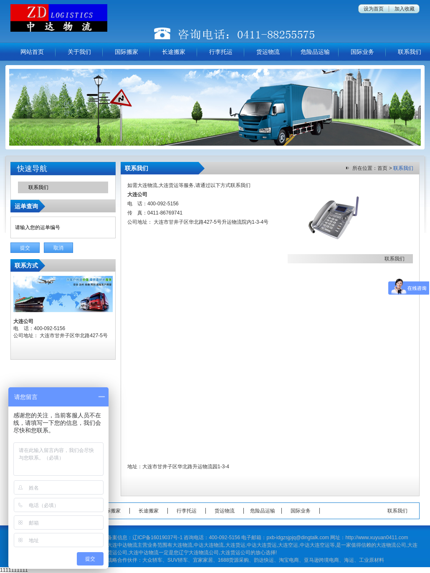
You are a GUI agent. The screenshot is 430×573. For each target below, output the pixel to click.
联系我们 (409, 51)
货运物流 (268, 51)
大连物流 (147, 185)
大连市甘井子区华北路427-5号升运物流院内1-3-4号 (211, 222)
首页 (382, 168)
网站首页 (32, 51)
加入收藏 (405, 9)
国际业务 (362, 51)
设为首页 (374, 9)
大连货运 (169, 185)
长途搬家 (173, 51)
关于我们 (79, 51)
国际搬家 (126, 51)
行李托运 (221, 51)
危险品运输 (315, 51)
